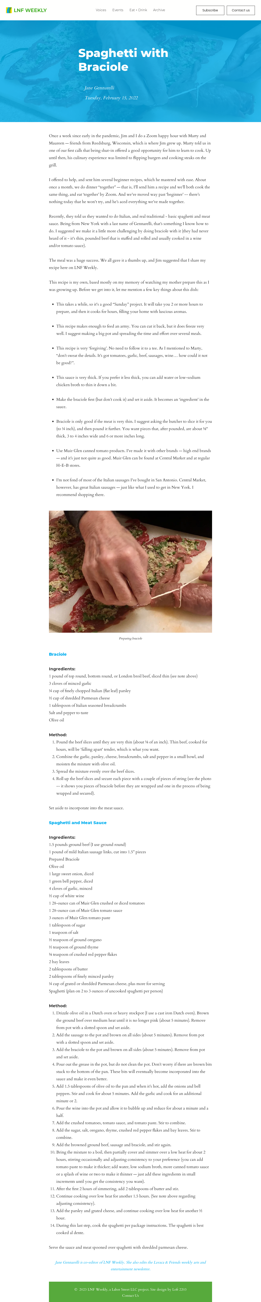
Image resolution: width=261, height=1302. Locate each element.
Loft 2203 (179, 1289)
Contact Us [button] (130, 1295)
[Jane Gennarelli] (130, 88)
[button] (159, 10)
